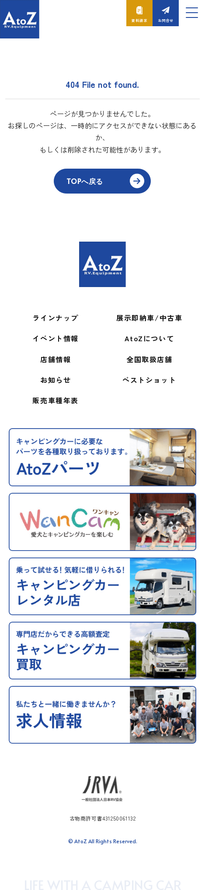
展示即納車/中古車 (149, 317)
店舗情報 (55, 359)
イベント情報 (55, 338)
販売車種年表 (55, 400)
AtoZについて (149, 338)
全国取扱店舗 (149, 359)
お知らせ (55, 379)
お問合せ (165, 20)
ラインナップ (55, 317)
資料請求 (139, 20)
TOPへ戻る (84, 181)
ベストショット (149, 379)
